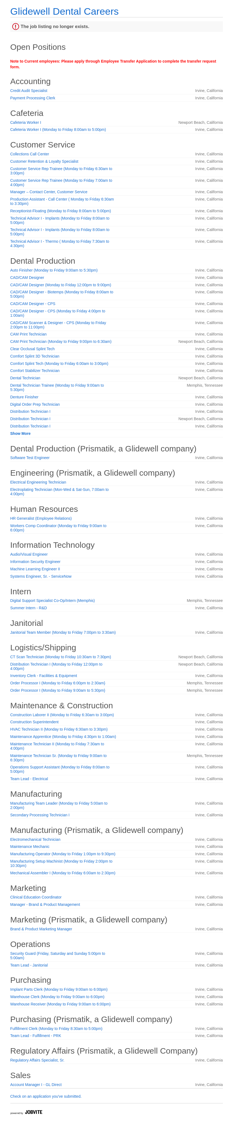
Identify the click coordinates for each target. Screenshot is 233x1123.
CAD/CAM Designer (27, 277)
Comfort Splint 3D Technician (34, 356)
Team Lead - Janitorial (29, 965)
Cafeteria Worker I (25, 122)
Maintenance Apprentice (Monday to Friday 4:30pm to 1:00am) (63, 736)
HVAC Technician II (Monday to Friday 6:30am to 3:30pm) (59, 729)
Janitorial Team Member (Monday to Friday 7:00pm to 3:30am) (63, 632)
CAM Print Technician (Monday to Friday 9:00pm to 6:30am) (61, 341)
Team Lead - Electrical (29, 779)
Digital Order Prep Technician (35, 404)
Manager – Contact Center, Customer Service (48, 192)
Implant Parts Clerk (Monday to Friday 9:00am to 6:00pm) (59, 989)
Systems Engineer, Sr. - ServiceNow (41, 576)
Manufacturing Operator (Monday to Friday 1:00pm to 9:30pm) (63, 854)
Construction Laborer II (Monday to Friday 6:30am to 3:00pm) (62, 715)
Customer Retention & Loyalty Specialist (44, 161)
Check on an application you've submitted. (46, 1096)
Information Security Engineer (35, 561)
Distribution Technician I (30, 411)
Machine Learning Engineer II (35, 569)
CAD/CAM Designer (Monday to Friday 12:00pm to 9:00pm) (60, 285)
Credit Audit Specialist (28, 90)
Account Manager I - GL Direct (36, 1084)
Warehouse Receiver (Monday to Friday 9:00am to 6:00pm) (60, 1004)
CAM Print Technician (28, 334)
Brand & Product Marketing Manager (41, 929)
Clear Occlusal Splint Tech (32, 349)
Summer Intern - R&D (28, 608)
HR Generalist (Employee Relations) (41, 518)
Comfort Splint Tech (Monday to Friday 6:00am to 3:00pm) (59, 363)
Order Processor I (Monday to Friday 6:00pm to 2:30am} (57, 683)
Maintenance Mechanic (30, 846)
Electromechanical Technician (35, 839)
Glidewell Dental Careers (64, 11)
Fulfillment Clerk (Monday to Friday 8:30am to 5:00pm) (56, 1028)
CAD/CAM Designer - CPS (33, 303)
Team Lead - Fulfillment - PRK (35, 1035)
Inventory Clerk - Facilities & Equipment (43, 675)
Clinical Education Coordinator (36, 897)
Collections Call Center (29, 154)
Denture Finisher (24, 397)
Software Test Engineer (30, 458)
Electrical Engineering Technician (38, 482)
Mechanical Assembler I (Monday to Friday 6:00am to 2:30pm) (63, 873)
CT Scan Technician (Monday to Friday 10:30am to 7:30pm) (60, 657)
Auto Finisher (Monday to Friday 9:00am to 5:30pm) (54, 270)
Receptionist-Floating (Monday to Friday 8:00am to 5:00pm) (60, 211)
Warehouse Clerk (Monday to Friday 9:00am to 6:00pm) (57, 997)
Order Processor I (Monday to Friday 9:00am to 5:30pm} (57, 690)
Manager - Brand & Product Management (45, 904)
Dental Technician (25, 378)
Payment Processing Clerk (32, 98)
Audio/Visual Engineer (29, 554)
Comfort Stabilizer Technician (35, 370)
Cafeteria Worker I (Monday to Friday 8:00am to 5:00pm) (58, 129)
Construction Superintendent (34, 722)
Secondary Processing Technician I (40, 815)
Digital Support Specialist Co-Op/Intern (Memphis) (52, 600)
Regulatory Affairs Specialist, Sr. (37, 1060)
